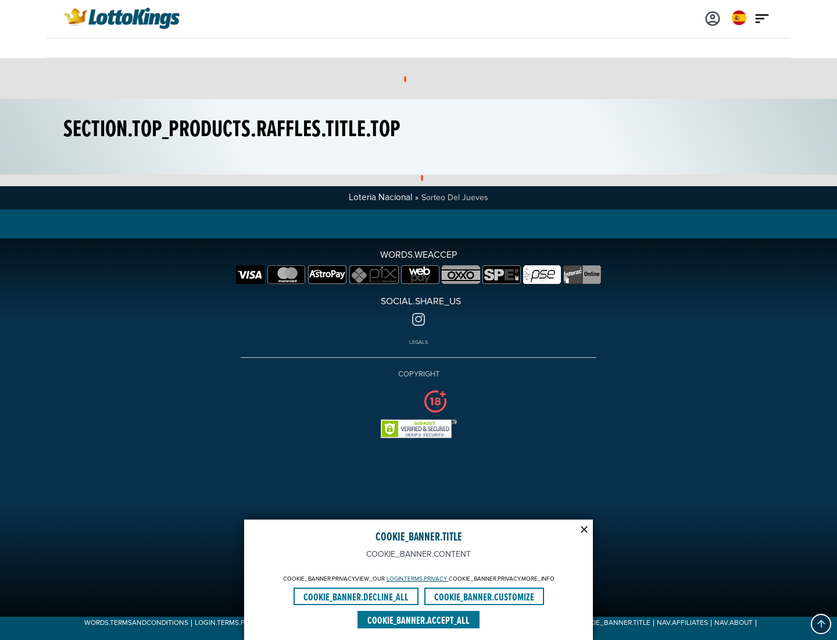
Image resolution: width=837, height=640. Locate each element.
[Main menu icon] (762, 17)
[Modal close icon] (584, 528)
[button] (821, 624)
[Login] (712, 17)
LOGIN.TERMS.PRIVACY (418, 578)
